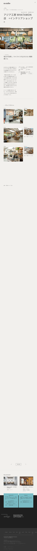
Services (35, 330)
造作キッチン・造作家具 (30, 73)
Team (17, 532)
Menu (35, 83)
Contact (35, 509)
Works (35, 427)
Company (35, 220)
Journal (23, 532)
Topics (26, 532)
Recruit (30, 532)
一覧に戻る (18, 464)
